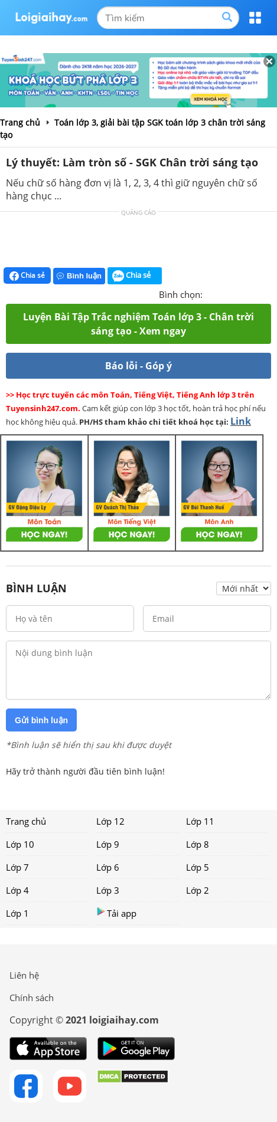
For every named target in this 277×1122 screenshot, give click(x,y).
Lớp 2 (197, 890)
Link (240, 421)
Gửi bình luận (41, 720)
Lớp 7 (17, 867)
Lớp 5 (197, 867)
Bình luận (79, 275)
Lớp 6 (107, 867)
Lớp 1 (17, 913)
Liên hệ (24, 975)
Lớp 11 (200, 821)
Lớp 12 (110, 821)
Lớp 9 (107, 844)
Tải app (116, 913)
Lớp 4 (17, 890)
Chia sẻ (27, 275)
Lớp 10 (20, 844)
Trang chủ (26, 821)
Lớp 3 (107, 890)
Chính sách (31, 997)
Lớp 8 (197, 844)
